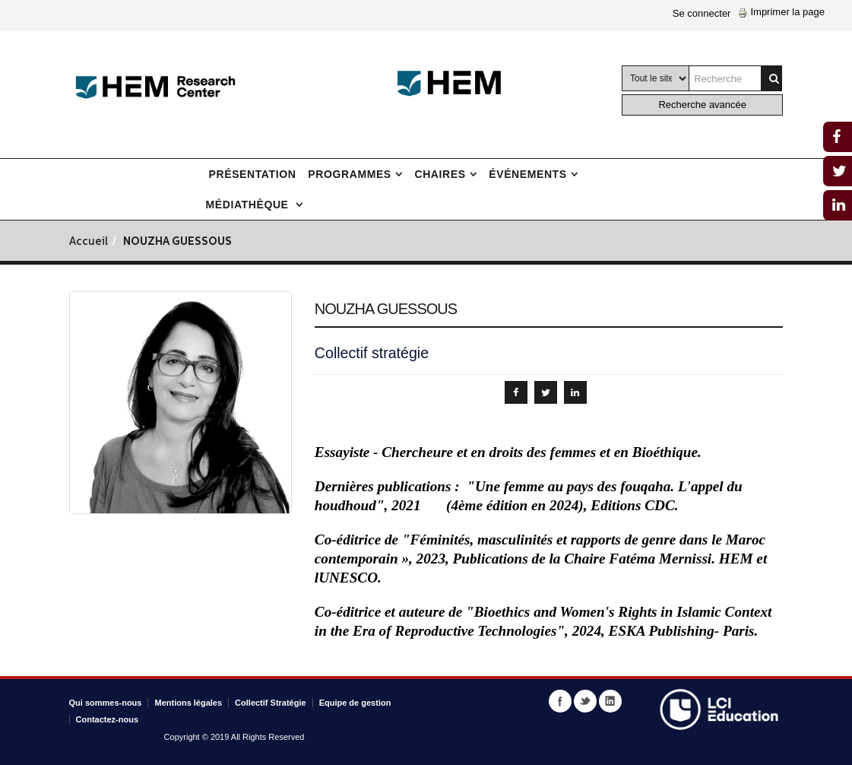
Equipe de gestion (355, 702)
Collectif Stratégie (270, 702)
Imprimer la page (781, 11)
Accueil (88, 242)
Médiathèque (249, 204)
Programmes (349, 174)
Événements (527, 174)
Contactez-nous (107, 719)
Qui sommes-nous (105, 702)
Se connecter (702, 13)
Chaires (439, 174)
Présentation (252, 174)
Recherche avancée (702, 104)
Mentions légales (188, 702)
